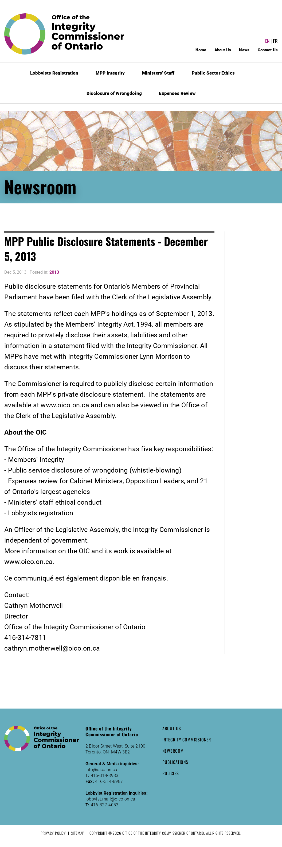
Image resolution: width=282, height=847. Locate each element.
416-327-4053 (105, 804)
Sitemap (77, 833)
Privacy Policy (53, 833)
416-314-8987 (109, 781)
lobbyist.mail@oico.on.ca (110, 799)
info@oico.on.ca (101, 769)
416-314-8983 (105, 775)
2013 (54, 272)
